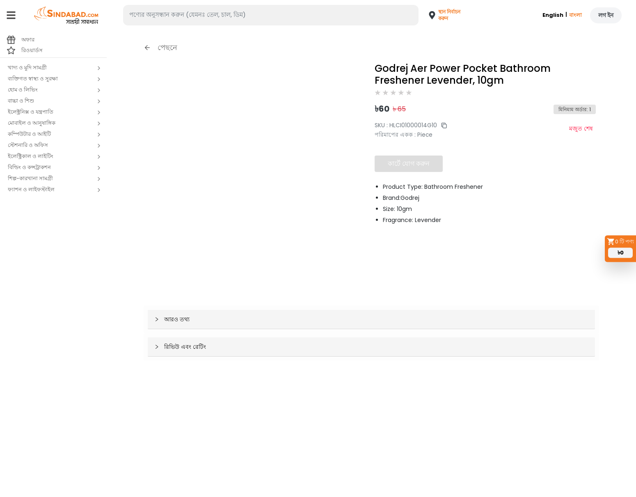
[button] (441, 15)
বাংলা (575, 15)
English (552, 15)
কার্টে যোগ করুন (409, 163)
